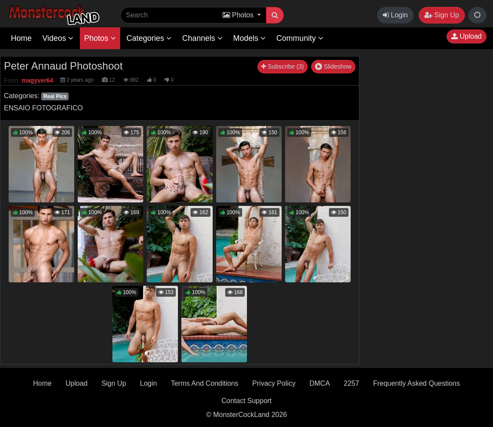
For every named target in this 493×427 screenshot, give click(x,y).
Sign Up (441, 15)
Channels (202, 38)
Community (299, 38)
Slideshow (333, 66)
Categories (148, 38)
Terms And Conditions (205, 383)
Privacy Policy (274, 383)
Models (249, 38)
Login (395, 15)
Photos (100, 38)
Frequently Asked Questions (416, 383)
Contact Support (246, 400)
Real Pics (54, 96)
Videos (57, 38)
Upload (466, 36)
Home (21, 38)
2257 (351, 383)
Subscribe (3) (282, 66)
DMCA (319, 383)
